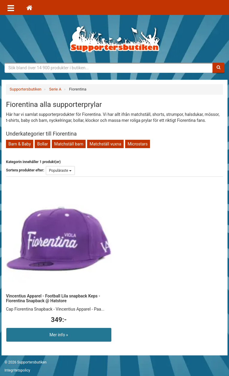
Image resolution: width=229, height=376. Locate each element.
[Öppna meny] (10, 7)
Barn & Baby (19, 144)
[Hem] (29, 7)
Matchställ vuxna (105, 144)
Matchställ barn (68, 144)
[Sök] (219, 68)
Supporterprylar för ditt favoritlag (114, 39)
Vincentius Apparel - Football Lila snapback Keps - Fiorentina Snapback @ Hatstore (53, 298)
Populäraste (60, 170)
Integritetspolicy (17, 370)
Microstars (138, 144)
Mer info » (58, 334)
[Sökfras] (108, 68)
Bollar (42, 144)
